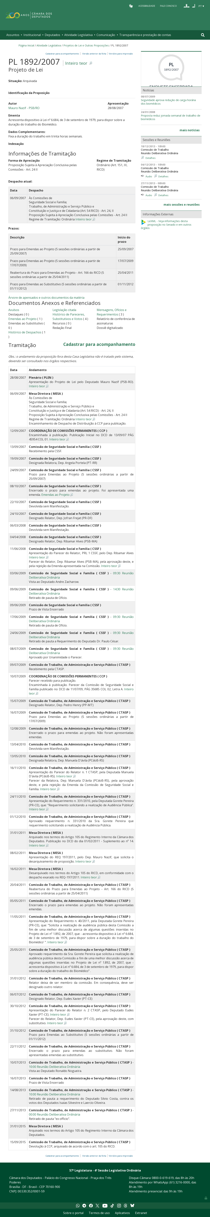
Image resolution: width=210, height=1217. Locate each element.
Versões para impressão (120, 53)
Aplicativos (122, 1213)
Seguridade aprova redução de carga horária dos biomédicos (168, 101)
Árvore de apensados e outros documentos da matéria (46, 298)
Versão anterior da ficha (94, 53)
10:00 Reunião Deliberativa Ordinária (54, 1067)
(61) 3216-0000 (179, 1182)
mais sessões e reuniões (182, 204)
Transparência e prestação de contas (145, 35)
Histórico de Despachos (24, 332)
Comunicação (106, 35)
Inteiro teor (76, 63)
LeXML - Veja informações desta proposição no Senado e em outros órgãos (166, 224)
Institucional (32, 35)
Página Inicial (26, 45)
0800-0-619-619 (163, 1178)
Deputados (52, 35)
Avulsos (13, 310)
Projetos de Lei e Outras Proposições (86, 45)
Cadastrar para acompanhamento (62, 53)
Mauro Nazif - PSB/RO (24, 108)
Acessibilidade (146, 5)
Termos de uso (99, 1213)
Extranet (141, 1213)
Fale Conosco (168, 5)
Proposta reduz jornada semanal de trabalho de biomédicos (170, 117)
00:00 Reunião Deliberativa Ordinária (54, 1114)
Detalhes (151, 158)
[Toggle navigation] (203, 35)
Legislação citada (64, 310)
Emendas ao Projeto (22, 319)
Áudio (149, 176)
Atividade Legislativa (78, 35)
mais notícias (190, 130)
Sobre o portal (73, 1213)
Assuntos (12, 35)
